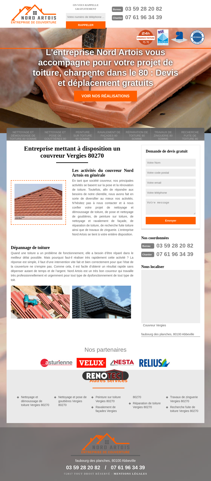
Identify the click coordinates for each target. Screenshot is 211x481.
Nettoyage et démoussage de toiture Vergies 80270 (35, 400)
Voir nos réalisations (105, 96)
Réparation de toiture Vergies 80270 (147, 405)
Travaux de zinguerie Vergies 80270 (184, 399)
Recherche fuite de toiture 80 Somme (190, 136)
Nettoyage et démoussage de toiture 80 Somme (23, 135)
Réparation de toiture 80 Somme (137, 135)
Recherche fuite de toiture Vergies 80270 (184, 409)
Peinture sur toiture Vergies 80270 (108, 399)
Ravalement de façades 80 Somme (109, 135)
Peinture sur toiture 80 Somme (82, 135)
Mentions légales (130, 473)
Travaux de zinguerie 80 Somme (163, 135)
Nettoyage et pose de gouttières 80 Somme (55, 136)
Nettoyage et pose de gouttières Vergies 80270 (72, 400)
